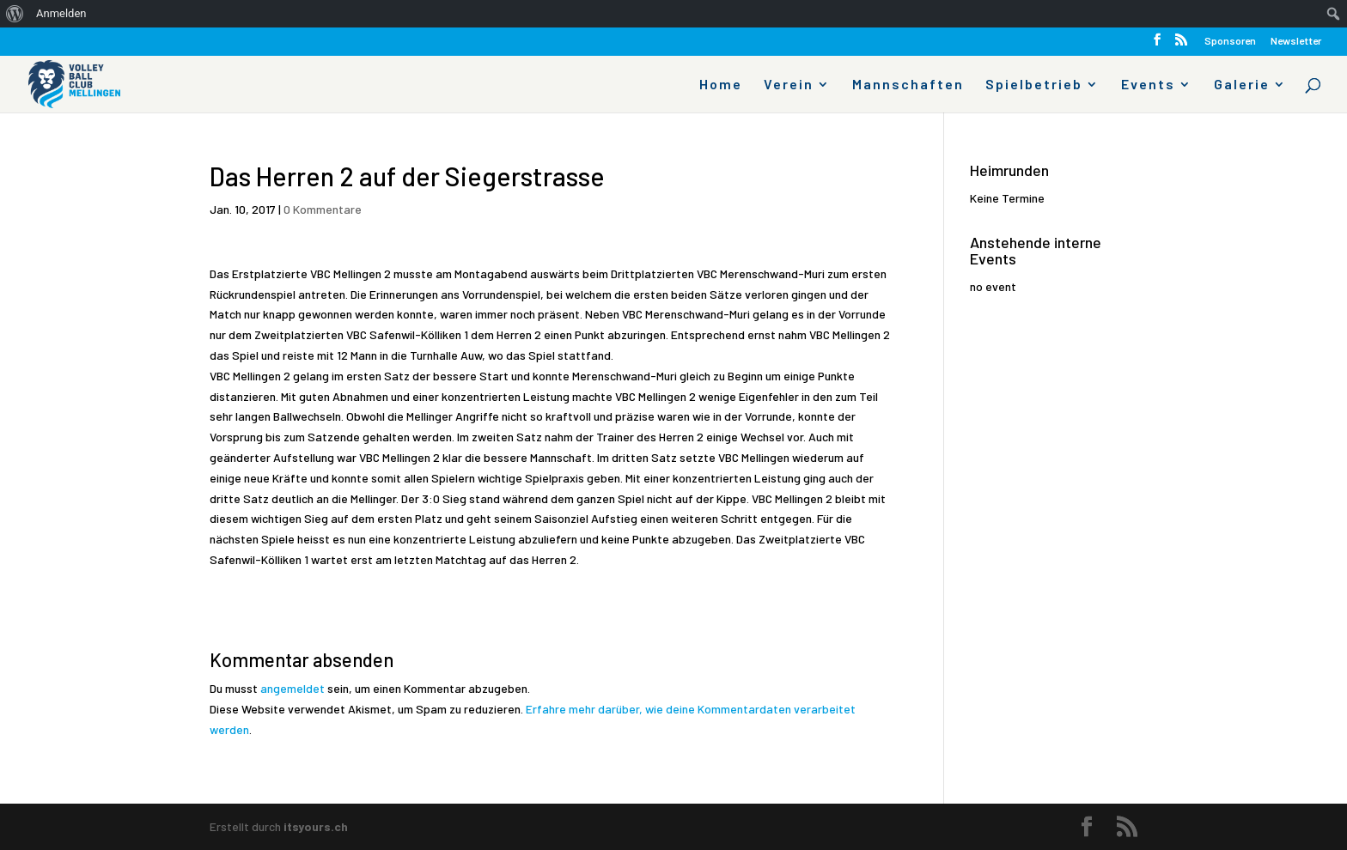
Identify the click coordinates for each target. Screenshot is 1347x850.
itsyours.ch (315, 826)
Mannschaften (908, 85)
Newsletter (1296, 40)
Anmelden (61, 13)
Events (1148, 85)
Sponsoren (1230, 40)
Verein (789, 85)
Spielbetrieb (1033, 85)
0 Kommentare (322, 209)
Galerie (1242, 85)
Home (720, 85)
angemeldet (292, 688)
